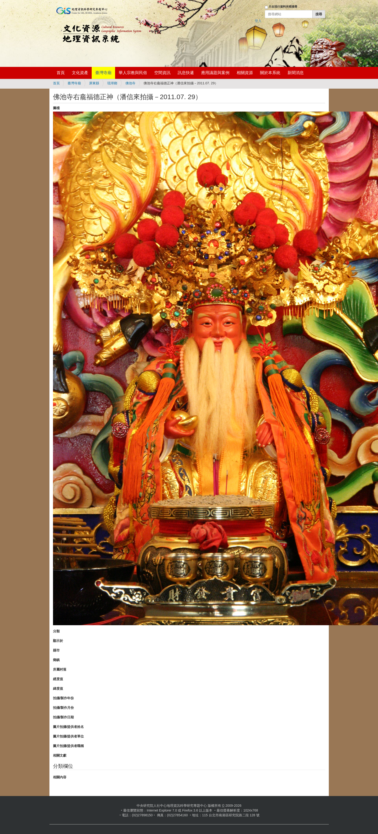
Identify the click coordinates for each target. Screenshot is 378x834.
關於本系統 (270, 72)
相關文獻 (59, 755)
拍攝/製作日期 (63, 717)
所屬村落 (59, 669)
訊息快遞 (186, 72)
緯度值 (58, 688)
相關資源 (245, 72)
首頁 (61, 72)
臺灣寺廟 (103, 72)
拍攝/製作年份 (63, 698)
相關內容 (59, 777)
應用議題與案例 (215, 72)
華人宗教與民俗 (133, 72)
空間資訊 (162, 72)
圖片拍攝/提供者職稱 (68, 746)
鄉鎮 (56, 660)
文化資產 (80, 72)
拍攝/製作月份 (63, 708)
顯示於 (58, 641)
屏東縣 (94, 83)
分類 (56, 631)
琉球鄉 (112, 83)
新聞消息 (295, 72)
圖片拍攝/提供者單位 (68, 736)
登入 (258, 21)
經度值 (58, 679)
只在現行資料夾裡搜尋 (283, 6)
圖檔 (56, 108)
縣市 (56, 650)
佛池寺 (130, 83)
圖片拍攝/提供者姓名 (68, 727)
